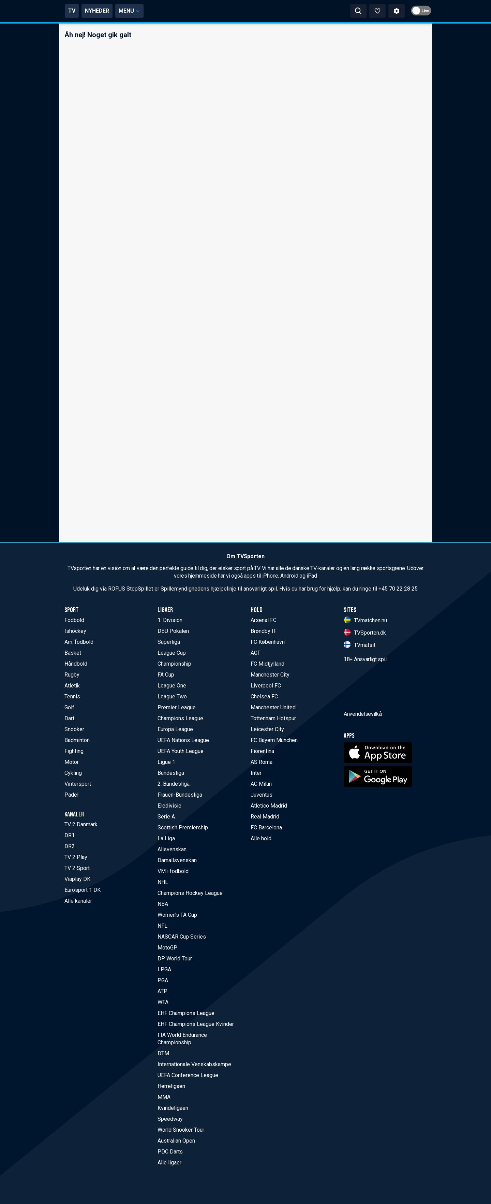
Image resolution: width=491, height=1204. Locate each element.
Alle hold (261, 838)
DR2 (69, 846)
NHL (163, 882)
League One (172, 685)
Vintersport (77, 784)
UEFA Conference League (188, 1075)
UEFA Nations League (183, 740)
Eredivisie (169, 805)
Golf (69, 707)
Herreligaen (171, 1086)
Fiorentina (262, 751)
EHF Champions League (186, 1013)
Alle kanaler (78, 901)
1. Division (170, 620)
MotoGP (167, 947)
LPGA (164, 969)
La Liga (166, 838)
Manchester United (273, 707)
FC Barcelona (266, 827)
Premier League (177, 707)
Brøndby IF (264, 631)
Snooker (74, 729)
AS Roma (261, 762)
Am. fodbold (78, 642)
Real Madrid (265, 816)
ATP (162, 991)
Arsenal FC (264, 620)
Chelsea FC (264, 696)
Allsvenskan (172, 849)
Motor (71, 762)
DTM (163, 1053)
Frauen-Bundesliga (180, 795)
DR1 (69, 835)
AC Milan (261, 784)
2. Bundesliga (174, 784)
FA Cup (166, 674)
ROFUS (116, 588)
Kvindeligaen (173, 1108)
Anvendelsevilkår (363, 752)
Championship (174, 664)
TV (130, 11)
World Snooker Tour (181, 1130)
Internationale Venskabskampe (194, 1064)
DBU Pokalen (173, 631)
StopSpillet (140, 588)
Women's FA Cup (177, 915)
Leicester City (267, 729)
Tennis (72, 696)
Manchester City (270, 674)
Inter (256, 773)
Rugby (71, 674)
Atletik (72, 685)
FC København (268, 642)
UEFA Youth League (181, 751)
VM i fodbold (173, 871)
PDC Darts (170, 1151)
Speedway (170, 1119)
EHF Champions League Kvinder (196, 1024)
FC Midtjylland (267, 664)
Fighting (74, 751)
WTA (163, 1002)
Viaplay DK (77, 879)
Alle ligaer (169, 1162)
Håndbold (75, 664)
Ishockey (75, 631)
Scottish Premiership (183, 827)
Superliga (169, 642)
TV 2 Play (75, 857)
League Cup (172, 653)
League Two (172, 696)
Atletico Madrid (269, 805)
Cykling (73, 773)
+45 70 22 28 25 (398, 588)
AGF (256, 653)
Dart (69, 718)
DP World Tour (175, 958)
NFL (162, 926)
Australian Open (176, 1140)
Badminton (77, 740)
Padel (71, 795)
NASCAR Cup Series (182, 936)
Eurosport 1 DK (82, 890)
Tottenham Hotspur (273, 718)
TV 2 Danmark (81, 824)
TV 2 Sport (77, 868)
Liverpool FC (266, 685)
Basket (72, 653)
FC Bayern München (274, 740)
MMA (164, 1097)
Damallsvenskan (177, 860)
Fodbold (74, 620)
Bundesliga (171, 773)
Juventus (261, 795)
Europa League (175, 729)
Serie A (166, 816)
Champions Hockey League (190, 893)
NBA (163, 904)
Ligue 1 (166, 762)
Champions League (180, 718)
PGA (163, 980)
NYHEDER (156, 11)
